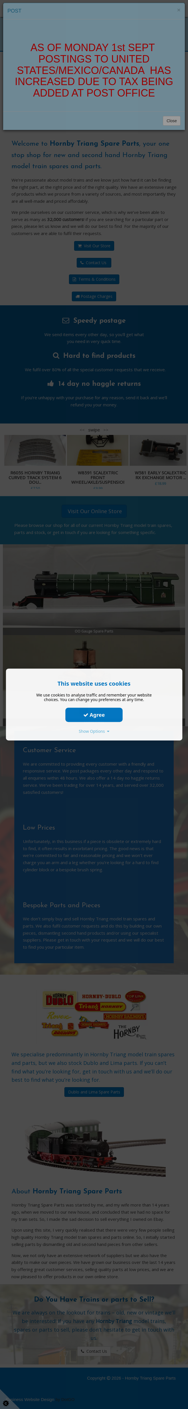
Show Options (94, 731)
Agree (94, 714)
